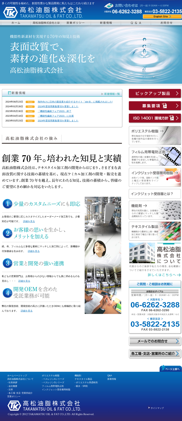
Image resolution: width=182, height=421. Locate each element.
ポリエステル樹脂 (50, 375)
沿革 (11, 389)
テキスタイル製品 (83, 379)
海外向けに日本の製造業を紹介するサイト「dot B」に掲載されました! (75, 101)
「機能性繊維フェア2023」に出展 (56, 116)
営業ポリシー (13, 396)
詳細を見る (29, 221)
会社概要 (13, 386)
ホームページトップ (17, 375)
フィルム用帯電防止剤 (53, 386)
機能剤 (78, 375)
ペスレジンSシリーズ (53, 382)
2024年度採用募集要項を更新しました (58, 106)
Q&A (109, 375)
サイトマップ (157, 408)
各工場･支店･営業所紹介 (21, 393)
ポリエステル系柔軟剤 (87, 382)
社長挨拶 (13, 382)
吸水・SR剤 (82, 386)
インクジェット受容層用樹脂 (56, 389)
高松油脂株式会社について (20, 379)
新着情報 (111, 379)
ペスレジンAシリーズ (53, 379)
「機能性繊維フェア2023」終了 (54, 111)
